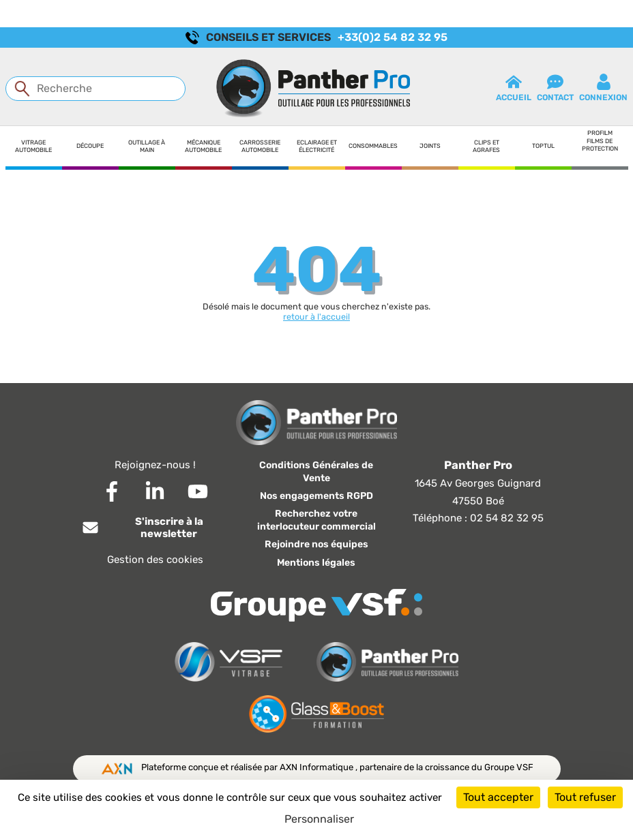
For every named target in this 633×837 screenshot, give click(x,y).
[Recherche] (95, 88)
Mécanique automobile (203, 146)
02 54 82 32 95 (507, 518)
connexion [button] (603, 88)
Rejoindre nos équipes (316, 544)
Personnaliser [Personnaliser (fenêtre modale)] (319, 818)
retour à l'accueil (316, 316)
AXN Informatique (317, 767)
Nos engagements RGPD (316, 496)
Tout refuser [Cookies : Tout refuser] (585, 797)
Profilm (600, 133)
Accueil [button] (513, 88)
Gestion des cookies (155, 559)
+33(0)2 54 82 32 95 (392, 37)
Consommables (373, 145)
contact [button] (555, 88)
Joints (430, 145)
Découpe (90, 145)
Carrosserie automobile (259, 146)
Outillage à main (146, 146)
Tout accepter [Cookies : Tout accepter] (498, 797)
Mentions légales (316, 562)
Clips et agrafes (486, 146)
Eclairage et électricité (317, 146)
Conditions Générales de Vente (316, 471)
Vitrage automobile (33, 146)
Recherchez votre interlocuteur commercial (316, 520)
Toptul (543, 145)
